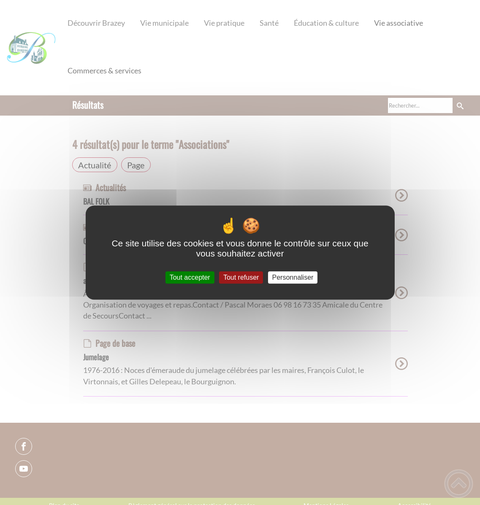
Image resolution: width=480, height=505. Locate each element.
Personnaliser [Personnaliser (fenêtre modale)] (293, 277)
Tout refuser (241, 277)
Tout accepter (190, 277)
